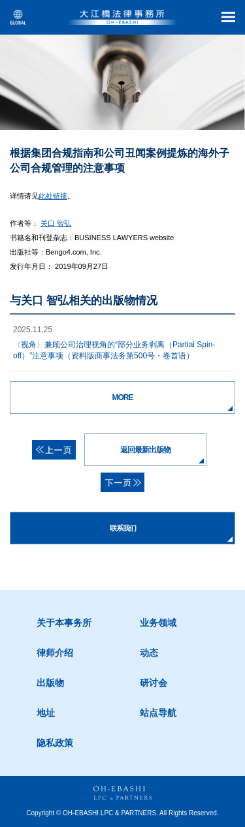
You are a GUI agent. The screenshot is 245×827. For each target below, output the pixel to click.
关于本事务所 (64, 622)
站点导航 (158, 713)
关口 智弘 (56, 223)
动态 (149, 653)
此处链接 (53, 196)
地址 (46, 713)
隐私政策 (55, 743)
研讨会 (153, 683)
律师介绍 (55, 653)
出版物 (50, 683)
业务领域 (158, 622)
